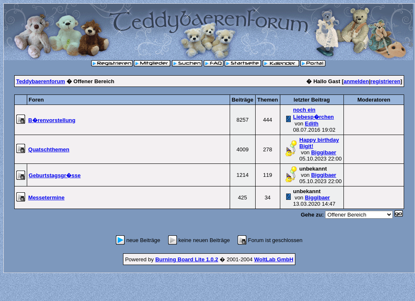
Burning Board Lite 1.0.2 (186, 259)
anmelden (356, 81)
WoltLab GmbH (273, 259)
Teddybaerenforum (40, 81)
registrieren (386, 81)
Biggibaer (323, 152)
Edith (312, 123)
